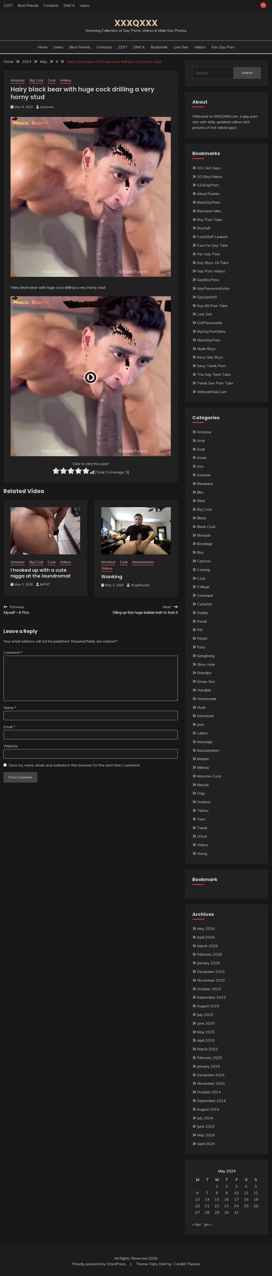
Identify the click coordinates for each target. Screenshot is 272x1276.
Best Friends (28, 5)
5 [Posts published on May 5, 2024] (256, 1186)
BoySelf (203, 228)
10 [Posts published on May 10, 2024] (236, 1192)
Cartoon (204, 561)
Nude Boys (206, 348)
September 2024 (211, 1100)
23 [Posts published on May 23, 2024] (226, 1206)
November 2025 (211, 980)
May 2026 (206, 928)
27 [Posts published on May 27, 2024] (197, 1212)
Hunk (201, 707)
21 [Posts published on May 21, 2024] (207, 1206)
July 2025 (205, 1014)
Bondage (204, 543)
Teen (201, 819)
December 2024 (211, 1075)
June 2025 (206, 1023)
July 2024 (205, 1118)
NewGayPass (208, 340)
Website (11, 746)
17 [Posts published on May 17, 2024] (236, 1199)
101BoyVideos (209, 176)
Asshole (204, 475)
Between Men (209, 211)
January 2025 (208, 1066)
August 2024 (208, 1109)
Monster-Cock (209, 776)
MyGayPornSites (211, 331)
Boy (200, 552)
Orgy (201, 793)
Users (84, 5)
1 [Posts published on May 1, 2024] (217, 1186)
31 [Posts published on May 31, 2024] (236, 1212)
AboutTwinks (208, 193)
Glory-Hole (206, 664)
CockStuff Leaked (212, 236)
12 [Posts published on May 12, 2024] (255, 1192)
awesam (47, 107)
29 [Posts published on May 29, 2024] (217, 1212)
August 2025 (208, 1006)
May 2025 (206, 1032)
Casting (203, 569)
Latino (202, 733)
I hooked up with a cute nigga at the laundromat (41, 573)
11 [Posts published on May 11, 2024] (246, 1192)
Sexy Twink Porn (211, 365)
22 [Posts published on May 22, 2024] (217, 1206)
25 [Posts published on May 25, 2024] (246, 1206)
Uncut (202, 836)
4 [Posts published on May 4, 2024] (246, 1186)
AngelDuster (140, 585)
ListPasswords (209, 322)
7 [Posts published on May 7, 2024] (207, 1192)
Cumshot (204, 604)
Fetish (202, 638)
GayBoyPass (208, 279)
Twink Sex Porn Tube (215, 383)
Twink (202, 827)
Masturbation (143, 562)
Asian (202, 457)
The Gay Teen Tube (214, 374)
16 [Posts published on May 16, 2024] (226, 1199)
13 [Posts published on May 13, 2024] (197, 1199)
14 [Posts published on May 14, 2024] (207, 1199)
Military (203, 767)
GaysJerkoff (207, 297)
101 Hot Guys (209, 168)
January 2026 (208, 963)
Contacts (51, 5)
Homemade (206, 698)
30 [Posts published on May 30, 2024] (226, 1212)
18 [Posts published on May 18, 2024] (246, 1199)
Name (10, 707)
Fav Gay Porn (223, 47)
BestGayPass (208, 202)
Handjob (204, 690)
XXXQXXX (136, 23)
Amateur (18, 80)
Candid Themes (187, 1264)
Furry (201, 647)
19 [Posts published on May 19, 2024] (255, 1199)
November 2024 (211, 1083)
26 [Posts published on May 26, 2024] (255, 1206)
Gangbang (205, 655)
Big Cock (36, 80)
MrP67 (45, 584)
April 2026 (206, 937)
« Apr (196, 1224)
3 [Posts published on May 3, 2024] (236, 1186)
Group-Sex (206, 681)
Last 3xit (204, 314)
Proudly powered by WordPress (99, 1264)
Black (201, 518)
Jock (200, 724)
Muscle (203, 784)
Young (202, 853)
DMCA (69, 5)
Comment (13, 652)
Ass (200, 466)
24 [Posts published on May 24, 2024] (236, 1206)
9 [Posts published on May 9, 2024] (226, 1192)
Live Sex (181, 47)
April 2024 (206, 1143)
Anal (201, 440)
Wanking (111, 576)
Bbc (200, 492)
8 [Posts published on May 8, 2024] (217, 1192)
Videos (200, 47)
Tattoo (203, 810)
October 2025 (209, 989)
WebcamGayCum (212, 391)
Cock (52, 80)
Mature (203, 758)
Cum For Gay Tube (212, 245)
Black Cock (206, 526)
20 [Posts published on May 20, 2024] (197, 1206)
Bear (201, 500)
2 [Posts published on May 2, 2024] (226, 1186)
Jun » (208, 1224)
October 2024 (209, 1092)
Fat (200, 629)
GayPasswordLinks (213, 288)
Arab (201, 449)
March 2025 (207, 1049)
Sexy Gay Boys (210, 357)
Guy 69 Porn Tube (212, 305)
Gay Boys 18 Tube (212, 262)
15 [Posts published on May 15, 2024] (217, 1199)
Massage (204, 741)
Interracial (205, 715)
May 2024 (206, 1135)
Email (9, 726)
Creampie (205, 595)
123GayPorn (208, 185)
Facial (202, 621)
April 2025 (206, 1040)
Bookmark (159, 47)
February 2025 (209, 1057)
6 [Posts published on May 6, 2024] (197, 1192)
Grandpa (204, 672)
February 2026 (209, 954)
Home (42, 47)
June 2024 (206, 1126)
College (203, 586)
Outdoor (204, 801)
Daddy (202, 612)
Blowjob (204, 535)
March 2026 (207, 945)
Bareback (205, 483)
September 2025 (211, 997)
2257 (8, 5)
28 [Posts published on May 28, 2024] (207, 1212)
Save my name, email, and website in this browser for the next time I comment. (74, 765)
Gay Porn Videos (211, 271)
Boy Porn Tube (209, 219)
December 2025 (211, 971)
